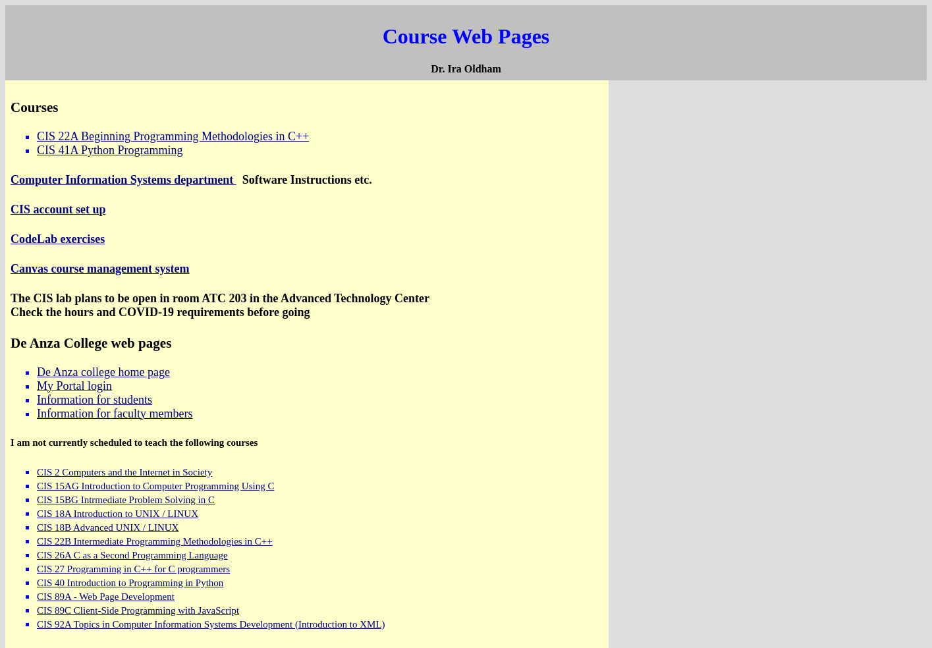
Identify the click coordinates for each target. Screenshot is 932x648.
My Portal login (74, 385)
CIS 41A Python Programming (110, 150)
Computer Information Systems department (123, 179)
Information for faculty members (114, 413)
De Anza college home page (103, 372)
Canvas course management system (100, 268)
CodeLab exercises (58, 239)
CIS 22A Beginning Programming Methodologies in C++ (173, 136)
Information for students (94, 399)
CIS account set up (58, 209)
